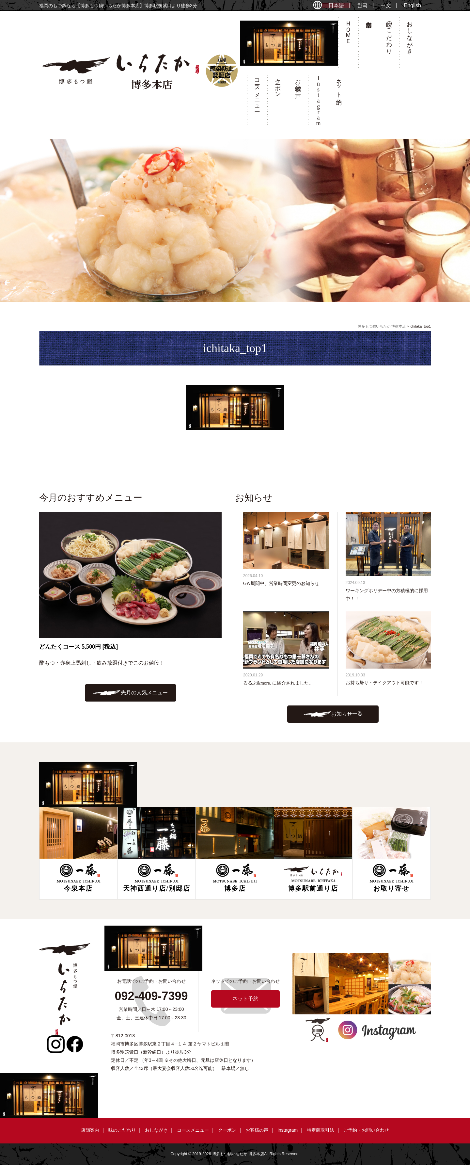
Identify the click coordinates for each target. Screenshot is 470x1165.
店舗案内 (368, 44)
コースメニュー (257, 92)
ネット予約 (339, 85)
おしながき (409, 34)
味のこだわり (389, 34)
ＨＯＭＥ (348, 29)
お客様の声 (298, 82)
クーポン (277, 84)
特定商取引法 (320, 1130)
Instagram (287, 1130)
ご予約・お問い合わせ (366, 1130)
